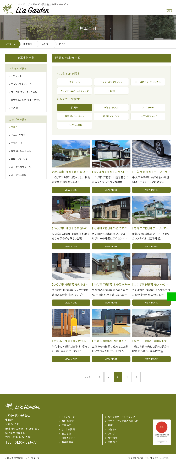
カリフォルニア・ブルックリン (74, 93)
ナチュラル (74, 82)
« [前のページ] (99, 382)
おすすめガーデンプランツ (121, 422)
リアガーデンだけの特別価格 (123, 426)
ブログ (111, 438)
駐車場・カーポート (74, 121)
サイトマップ (34, 463)
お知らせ (112, 434)
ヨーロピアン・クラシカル (148, 82)
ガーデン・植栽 (74, 130)
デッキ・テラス (111, 112)
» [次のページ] (136, 382)
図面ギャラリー (69, 443)
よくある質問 (68, 434)
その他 (111, 93)
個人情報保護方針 (16, 463)
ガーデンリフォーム (148, 121)
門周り (74, 112)
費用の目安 (68, 426)
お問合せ (112, 447)
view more (71, 195)
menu (169, 11)
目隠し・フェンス (111, 121)
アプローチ (147, 112)
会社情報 (113, 443)
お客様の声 (68, 447)
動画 (110, 430)
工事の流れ (68, 430)
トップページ (68, 422)
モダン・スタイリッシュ (111, 82)
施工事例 (66, 438)
